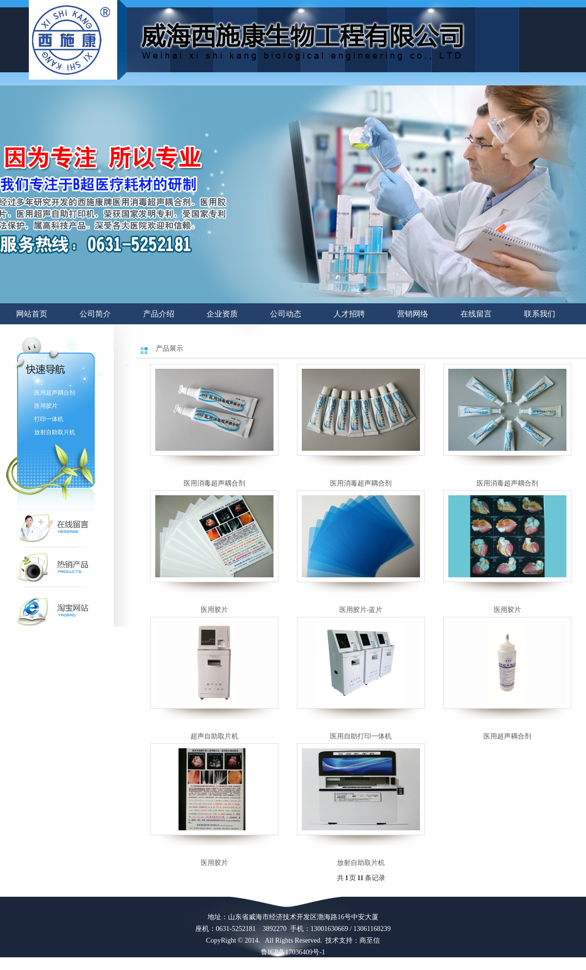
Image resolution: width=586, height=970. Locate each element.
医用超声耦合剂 (54, 392)
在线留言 (476, 314)
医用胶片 (46, 405)
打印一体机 (48, 419)
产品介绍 (158, 314)
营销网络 (412, 314)
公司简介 (95, 314)
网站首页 (31, 314)
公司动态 (285, 314)
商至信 (369, 940)
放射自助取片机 (54, 432)
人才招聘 (349, 314)
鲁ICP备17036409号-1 (293, 952)
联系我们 (539, 314)
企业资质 (222, 314)
